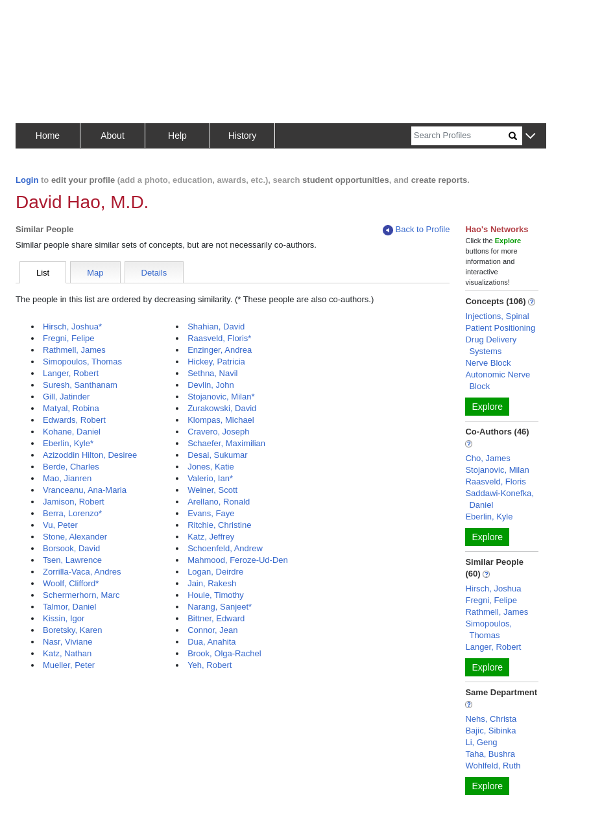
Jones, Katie (210, 466)
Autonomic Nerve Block (497, 380)
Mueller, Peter (69, 665)
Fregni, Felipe (68, 338)
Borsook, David (71, 548)
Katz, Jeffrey (210, 536)
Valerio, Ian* (210, 478)
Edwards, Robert (74, 420)
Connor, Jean (212, 630)
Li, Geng (481, 742)
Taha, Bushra (490, 754)
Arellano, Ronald (218, 501)
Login (27, 180)
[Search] (460, 135)
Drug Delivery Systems (490, 345)
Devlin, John (210, 385)
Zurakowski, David (221, 408)
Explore (487, 406)
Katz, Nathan (67, 653)
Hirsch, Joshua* (72, 326)
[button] (530, 136)
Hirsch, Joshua (493, 588)
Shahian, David (216, 326)
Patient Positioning (500, 328)
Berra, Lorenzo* (72, 513)
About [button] (113, 135)
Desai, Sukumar (217, 455)
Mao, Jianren (67, 478)
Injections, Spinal (497, 316)
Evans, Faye (210, 513)
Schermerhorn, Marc (81, 595)
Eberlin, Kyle (488, 516)
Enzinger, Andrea (219, 350)
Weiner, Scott (212, 490)
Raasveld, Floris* (219, 338)
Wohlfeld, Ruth (492, 765)
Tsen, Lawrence (72, 560)
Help (177, 135)
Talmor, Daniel (69, 607)
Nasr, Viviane (67, 642)
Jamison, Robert (73, 501)
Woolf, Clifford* (71, 583)
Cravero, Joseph (218, 431)
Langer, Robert (71, 373)
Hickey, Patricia (216, 361)
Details (154, 273)
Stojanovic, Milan (497, 470)
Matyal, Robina (71, 408)
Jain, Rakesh (211, 583)
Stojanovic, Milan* (220, 396)
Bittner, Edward (216, 618)
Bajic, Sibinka (490, 730)
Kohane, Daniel (72, 431)
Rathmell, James (74, 350)
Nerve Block (488, 363)
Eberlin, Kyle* (68, 443)
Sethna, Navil (212, 373)
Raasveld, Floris (495, 481)
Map (95, 273)
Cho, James (487, 458)
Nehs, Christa (490, 719)
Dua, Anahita (211, 642)
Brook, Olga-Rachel (224, 653)
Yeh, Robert (209, 665)
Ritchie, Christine (219, 525)
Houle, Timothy (215, 595)
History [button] (242, 135)
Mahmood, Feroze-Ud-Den (237, 560)
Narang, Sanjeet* (219, 607)
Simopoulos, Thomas (82, 361)
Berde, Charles (71, 466)
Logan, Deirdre (215, 572)
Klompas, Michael (220, 420)
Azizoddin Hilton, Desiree (90, 455)
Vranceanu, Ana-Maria (84, 490)
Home (48, 135)
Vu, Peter (60, 525)
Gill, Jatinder (66, 396)
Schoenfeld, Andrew (225, 548)
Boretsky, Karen (72, 630)
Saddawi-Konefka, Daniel (499, 499)
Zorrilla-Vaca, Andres (82, 572)
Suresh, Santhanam (80, 385)
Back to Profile (416, 229)
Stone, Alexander (75, 536)
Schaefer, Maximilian (226, 443)
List (42, 273)
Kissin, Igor (63, 618)
